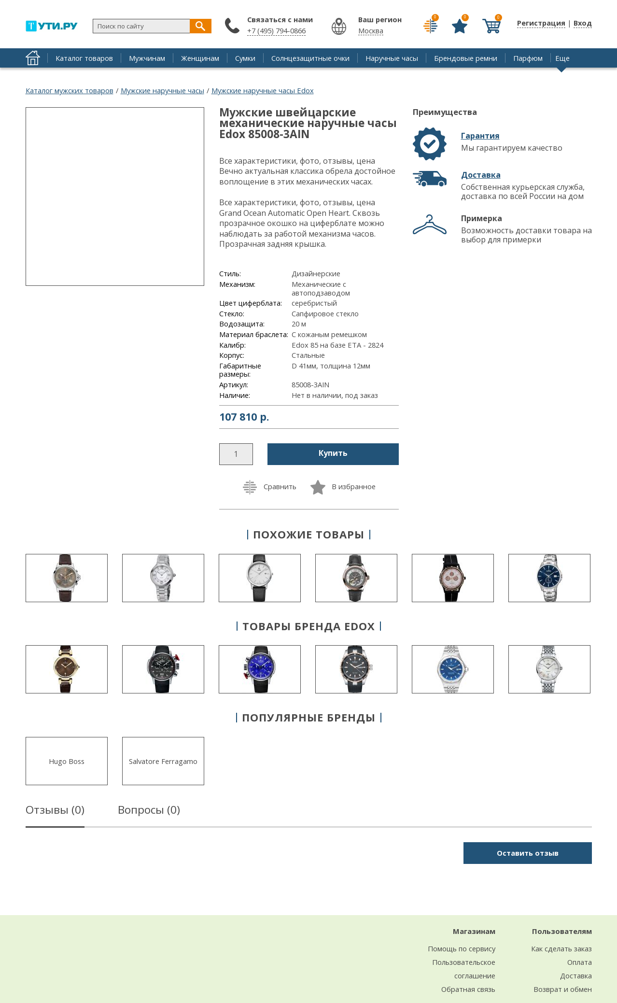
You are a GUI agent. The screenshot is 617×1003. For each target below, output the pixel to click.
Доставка (481, 175)
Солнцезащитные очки (310, 58)
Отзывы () (55, 811)
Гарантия (480, 135)
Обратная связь (468, 989)
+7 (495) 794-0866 (276, 30)
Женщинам (200, 58)
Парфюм (528, 58)
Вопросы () (149, 811)
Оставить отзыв (528, 853)
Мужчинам (147, 58)
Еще (562, 58)
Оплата (579, 962)
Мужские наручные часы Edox (262, 90)
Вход (583, 23)
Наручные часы (391, 58)
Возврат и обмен (562, 989)
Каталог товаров (84, 58)
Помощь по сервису (461, 948)
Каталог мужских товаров (69, 90)
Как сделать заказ (561, 948)
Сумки (245, 58)
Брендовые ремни (465, 58)
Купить (333, 453)
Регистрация (541, 23)
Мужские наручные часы (162, 90)
